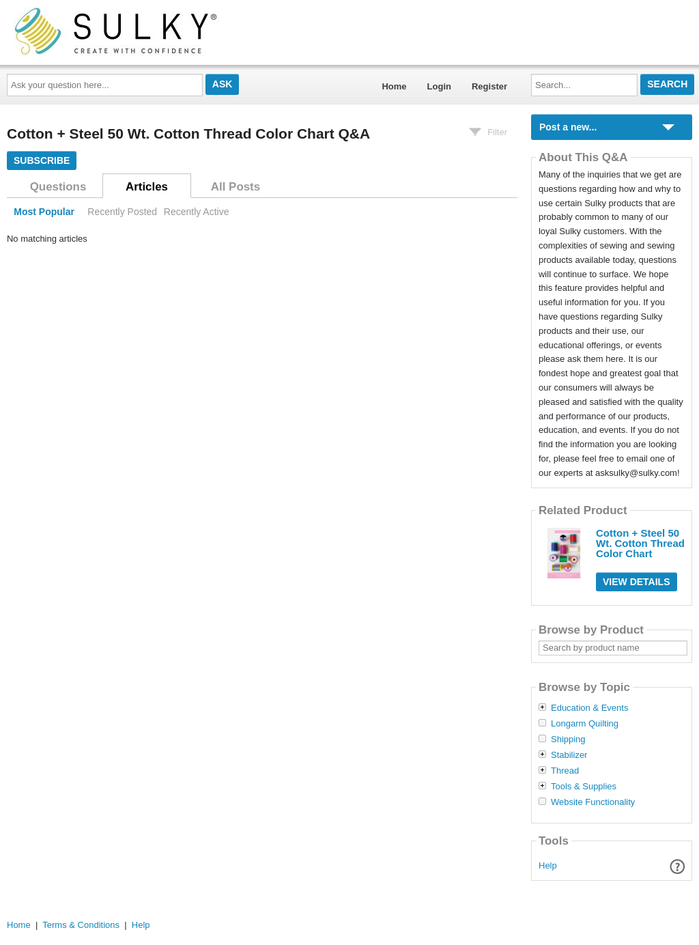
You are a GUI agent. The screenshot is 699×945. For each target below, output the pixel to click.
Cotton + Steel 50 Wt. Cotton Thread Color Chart (640, 543)
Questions (58, 186)
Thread (565, 771)
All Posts (235, 186)
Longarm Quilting (584, 724)
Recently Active (196, 211)
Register (489, 86)
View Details (636, 581)
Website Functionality (593, 802)
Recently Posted (122, 211)
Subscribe (42, 160)
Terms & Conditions (80, 925)
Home (394, 86)
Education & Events (589, 708)
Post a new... (568, 127)
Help (548, 865)
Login (439, 86)
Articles (147, 186)
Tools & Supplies (583, 786)
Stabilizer (569, 755)
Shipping (568, 739)
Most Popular (44, 211)
